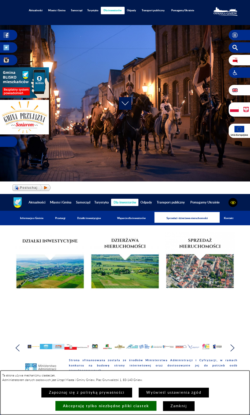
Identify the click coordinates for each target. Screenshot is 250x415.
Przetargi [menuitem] (60, 218)
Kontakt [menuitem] (228, 218)
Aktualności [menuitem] (36, 10)
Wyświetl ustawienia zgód (173, 392)
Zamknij (179, 406)
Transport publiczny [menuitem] (153, 10)
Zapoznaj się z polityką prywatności (87, 392)
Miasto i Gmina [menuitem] (56, 10)
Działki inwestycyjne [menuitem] (89, 218)
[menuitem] (113, 10)
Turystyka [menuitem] (92, 10)
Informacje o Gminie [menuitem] (31, 218)
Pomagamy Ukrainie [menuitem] (182, 10)
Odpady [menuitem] (131, 10)
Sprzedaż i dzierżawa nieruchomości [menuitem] (187, 218)
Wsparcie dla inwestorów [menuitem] (131, 218)
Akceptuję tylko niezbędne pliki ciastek (106, 405)
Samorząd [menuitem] (76, 10)
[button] (239, 35)
